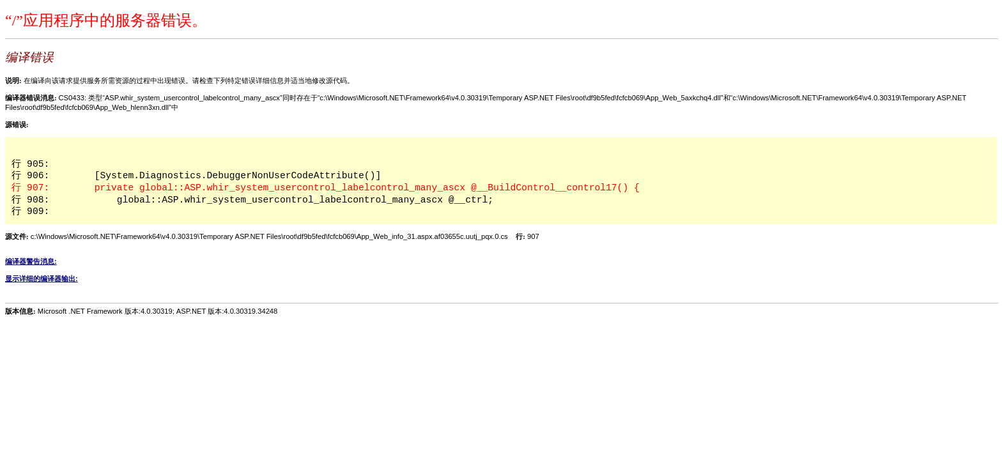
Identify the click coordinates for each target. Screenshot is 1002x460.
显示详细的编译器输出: (41, 278)
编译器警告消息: (31, 261)
